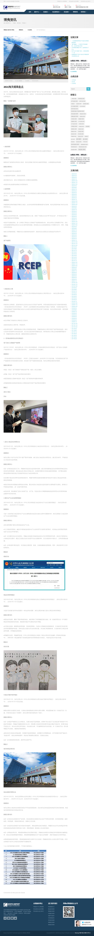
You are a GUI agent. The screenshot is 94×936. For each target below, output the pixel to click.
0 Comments (35, 80)
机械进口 (45, 12)
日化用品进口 (51, 917)
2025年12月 (74, 180)
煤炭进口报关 (80, 129)
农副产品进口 (51, 915)
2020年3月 (74, 277)
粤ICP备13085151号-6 (84, 932)
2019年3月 (74, 298)
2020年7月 (74, 270)
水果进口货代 (81, 126)
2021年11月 (74, 243)
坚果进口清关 (82, 116)
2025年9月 (74, 185)
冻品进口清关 (78, 103)
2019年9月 (74, 287)
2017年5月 (74, 335)
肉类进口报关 (51, 924)
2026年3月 (74, 175)
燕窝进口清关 (73, 131)
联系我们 (83, 12)
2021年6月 (74, 252)
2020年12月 (74, 262)
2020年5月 (74, 274)
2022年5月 (74, 233)
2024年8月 (74, 208)
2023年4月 (74, 214)
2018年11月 (74, 304)
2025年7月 (74, 189)
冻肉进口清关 (86, 103)
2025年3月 (74, 196)
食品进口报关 (74, 149)
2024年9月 (74, 206)
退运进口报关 (51, 909)
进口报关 (78, 139)
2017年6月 (74, 333)
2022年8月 (74, 228)
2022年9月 (74, 226)
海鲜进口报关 (51, 922)
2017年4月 (74, 337)
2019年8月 (74, 289)
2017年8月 (74, 330)
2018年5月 (74, 315)
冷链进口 (73, 103)
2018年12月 (74, 303)
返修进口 (86, 136)
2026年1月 (74, 179)
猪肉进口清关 (73, 134)
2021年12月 (74, 242)
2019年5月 (74, 294)
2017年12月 (74, 323)
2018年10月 (74, 306)
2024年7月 (74, 209)
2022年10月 (74, 225)
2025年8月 (74, 187)
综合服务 (66, 12)
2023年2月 (74, 218)
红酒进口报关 (51, 913)
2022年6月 (74, 231)
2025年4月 (74, 194)
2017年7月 (74, 332)
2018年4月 (74, 316)
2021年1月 (74, 260)
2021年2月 (74, 259)
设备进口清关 (80, 136)
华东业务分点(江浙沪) (85, 1)
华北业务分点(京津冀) (74, 1)
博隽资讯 (75, 12)
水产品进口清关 (74, 123)
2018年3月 (74, 318)
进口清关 (85, 139)
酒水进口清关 (78, 141)
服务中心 (36, 12)
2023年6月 (74, 211)
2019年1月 (74, 301)
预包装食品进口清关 (82, 146)
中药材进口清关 (81, 98)
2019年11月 (74, 284)
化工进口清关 (82, 106)
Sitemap (77, 932)
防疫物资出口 (51, 906)
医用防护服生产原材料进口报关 (77, 111)
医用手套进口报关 (74, 108)
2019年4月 (74, 296)
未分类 (73, 81)
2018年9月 (74, 308)
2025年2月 (74, 197)
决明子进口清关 (82, 101)
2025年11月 (74, 182)
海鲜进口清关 (74, 129)
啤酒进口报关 (51, 911)
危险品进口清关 (74, 116)
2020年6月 (74, 272)
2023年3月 (74, 216)
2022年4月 (74, 235)
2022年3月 (74, 236)
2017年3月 (74, 338)
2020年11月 (74, 264)
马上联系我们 (73, 71)
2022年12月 (74, 221)
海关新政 (87, 126)
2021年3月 (74, 257)
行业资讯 (27, 80)
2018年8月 (74, 310)
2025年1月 (74, 199)
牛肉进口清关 (80, 131)
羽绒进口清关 (73, 136)
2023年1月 (74, 219)
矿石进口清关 (80, 134)
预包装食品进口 (74, 146)
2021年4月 (74, 255)
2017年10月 (74, 327)
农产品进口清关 (74, 101)
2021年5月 (74, 253)
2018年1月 (74, 321)
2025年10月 (74, 184)
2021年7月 (74, 250)
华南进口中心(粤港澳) (62, 1)
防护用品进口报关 (75, 144)
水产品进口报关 (81, 121)
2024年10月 (74, 204)
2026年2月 (74, 177)
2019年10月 (74, 286)
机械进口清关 (74, 121)
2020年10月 (74, 265)
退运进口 (73, 141)
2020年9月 (74, 267)
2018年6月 (74, 313)
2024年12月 (74, 201)
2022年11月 (74, 223)
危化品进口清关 (74, 113)
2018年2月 (74, 320)
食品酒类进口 (56, 12)
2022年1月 (74, 240)
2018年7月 (74, 311)
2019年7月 (74, 291)
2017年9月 (74, 328)
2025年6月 (74, 191)
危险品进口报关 (83, 113)
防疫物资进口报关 (84, 144)
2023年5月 (74, 213)
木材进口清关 (74, 118)
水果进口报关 (81, 123)
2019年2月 (74, 299)
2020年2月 (74, 279)
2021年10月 (74, 245)
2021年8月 (74, 248)
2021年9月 (74, 247)
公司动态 (74, 80)
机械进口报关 (81, 118)
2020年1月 (74, 281)
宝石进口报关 (51, 920)
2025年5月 (74, 192)
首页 (30, 12)
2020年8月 (74, 269)
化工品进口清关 (74, 106)
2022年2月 (74, 238)
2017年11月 (74, 325)
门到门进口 (85, 141)
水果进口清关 (74, 126)
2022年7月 (74, 230)
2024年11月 (74, 202)
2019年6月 (74, 293)
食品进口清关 (81, 149)
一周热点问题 (73, 98)
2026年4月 (74, 174)
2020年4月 (74, 276)
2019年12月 (74, 282)
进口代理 (73, 139)
